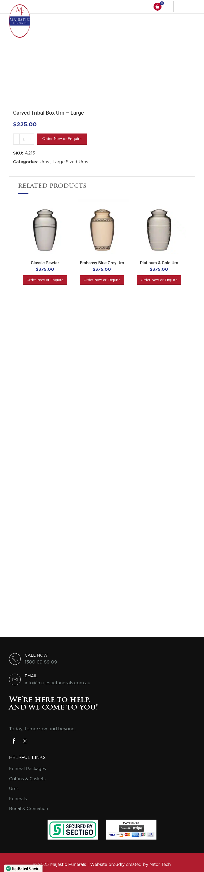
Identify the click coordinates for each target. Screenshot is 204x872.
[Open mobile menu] (188, 6)
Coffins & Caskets (27, 779)
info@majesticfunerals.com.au (57, 683)
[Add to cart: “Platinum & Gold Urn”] (159, 280)
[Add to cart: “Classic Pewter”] (45, 280)
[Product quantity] (24, 139)
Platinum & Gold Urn (159, 262)
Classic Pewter (45, 262)
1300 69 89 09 (41, 662)
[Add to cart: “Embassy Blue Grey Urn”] (102, 280)
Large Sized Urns (70, 162)
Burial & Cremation (28, 809)
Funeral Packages (27, 769)
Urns (44, 162)
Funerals (18, 799)
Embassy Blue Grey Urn (102, 262)
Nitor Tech (160, 864)
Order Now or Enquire (62, 139)
